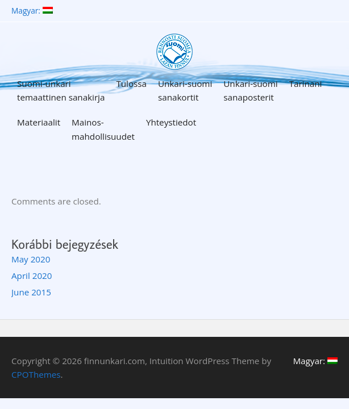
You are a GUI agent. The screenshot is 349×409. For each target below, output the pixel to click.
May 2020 (30, 259)
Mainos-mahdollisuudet (103, 128)
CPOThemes (36, 374)
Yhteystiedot (171, 122)
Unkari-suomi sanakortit (185, 90)
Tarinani (305, 83)
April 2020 (31, 275)
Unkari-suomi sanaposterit (250, 90)
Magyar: (32, 11)
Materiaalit (38, 122)
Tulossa (131, 83)
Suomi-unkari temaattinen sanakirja (61, 90)
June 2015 (31, 292)
